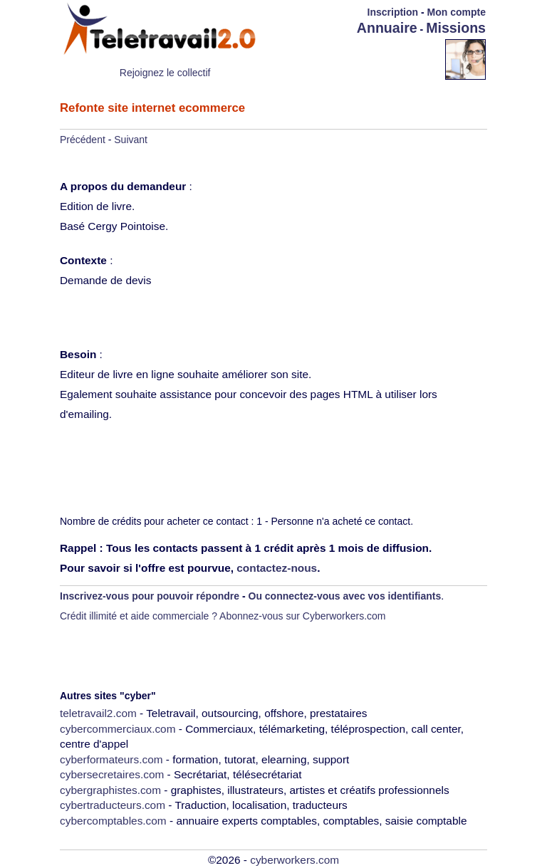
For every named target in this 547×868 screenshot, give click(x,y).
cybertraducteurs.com (112, 805)
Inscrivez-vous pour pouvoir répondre (149, 596)
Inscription (393, 12)
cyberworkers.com (294, 860)
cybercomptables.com (113, 821)
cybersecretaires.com (112, 774)
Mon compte (456, 12)
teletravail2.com (98, 713)
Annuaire (387, 28)
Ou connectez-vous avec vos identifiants (345, 596)
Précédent (82, 139)
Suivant (130, 139)
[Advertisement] (361, 58)
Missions (456, 28)
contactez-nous (276, 568)
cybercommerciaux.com (118, 729)
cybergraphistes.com (110, 790)
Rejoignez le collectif (165, 72)
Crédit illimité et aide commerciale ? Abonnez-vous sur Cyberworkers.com (223, 616)
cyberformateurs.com (111, 759)
